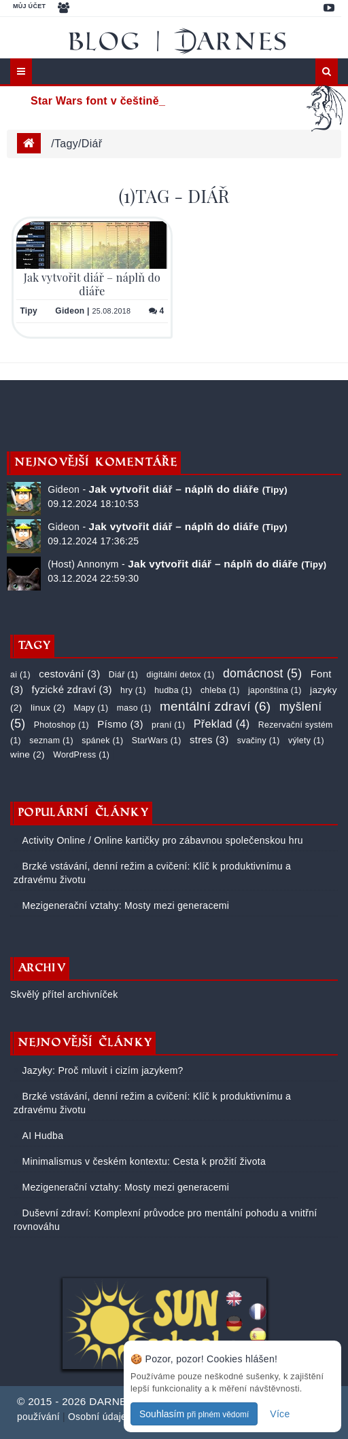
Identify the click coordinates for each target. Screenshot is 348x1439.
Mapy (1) (90, 708)
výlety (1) (306, 740)
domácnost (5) (262, 673)
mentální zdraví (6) (215, 706)
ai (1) (20, 674)
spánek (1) (102, 740)
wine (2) (27, 754)
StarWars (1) (156, 740)
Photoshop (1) (61, 725)
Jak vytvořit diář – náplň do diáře (92, 283)
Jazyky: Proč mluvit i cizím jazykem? (101, 1070)
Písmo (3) (120, 724)
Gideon (69, 311)
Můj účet (29, 6)
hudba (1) (173, 690)
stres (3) (209, 739)
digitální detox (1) (181, 674)
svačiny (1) (258, 740)
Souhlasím (194, 1413)
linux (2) (48, 708)
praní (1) (168, 725)
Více (280, 1413)
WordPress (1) (81, 755)
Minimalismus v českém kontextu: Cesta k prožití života (142, 1161)
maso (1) (134, 708)
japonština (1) (275, 690)
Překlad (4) (222, 723)
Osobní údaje (97, 1416)
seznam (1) (51, 740)
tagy (66, 143)
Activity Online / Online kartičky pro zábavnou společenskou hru (161, 840)
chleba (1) (220, 690)
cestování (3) (69, 673)
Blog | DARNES (179, 41)
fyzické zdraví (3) (71, 689)
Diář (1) (123, 674)
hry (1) (133, 690)
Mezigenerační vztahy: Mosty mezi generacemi (124, 905)
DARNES (111, 1401)
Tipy (28, 311)
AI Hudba (41, 1135)
